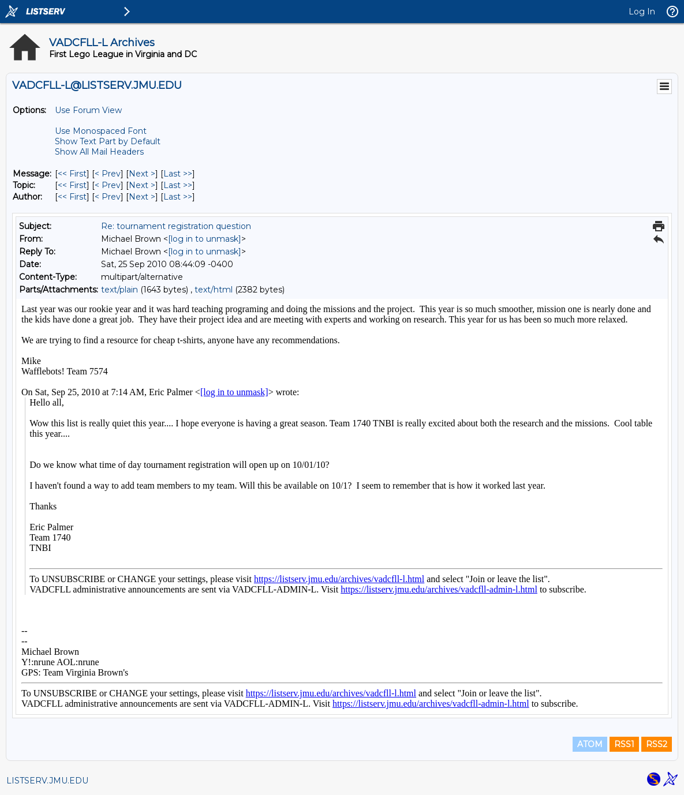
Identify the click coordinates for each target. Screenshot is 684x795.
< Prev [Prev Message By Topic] (108, 185)
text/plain (119, 289)
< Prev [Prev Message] (108, 173)
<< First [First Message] (72, 173)
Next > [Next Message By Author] (142, 197)
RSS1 (624, 744)
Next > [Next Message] (142, 173)
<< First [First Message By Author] (72, 197)
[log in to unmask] (204, 239)
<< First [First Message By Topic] (72, 185)
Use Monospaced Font (101, 131)
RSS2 (656, 744)
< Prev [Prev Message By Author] (108, 197)
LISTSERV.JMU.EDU (47, 780)
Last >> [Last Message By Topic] (177, 185)
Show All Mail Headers (99, 152)
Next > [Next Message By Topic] (142, 185)
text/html (214, 289)
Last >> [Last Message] (177, 173)
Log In (642, 11)
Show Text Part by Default (107, 141)
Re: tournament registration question (176, 226)
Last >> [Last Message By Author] (177, 197)
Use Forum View (88, 110)
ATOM (590, 744)
